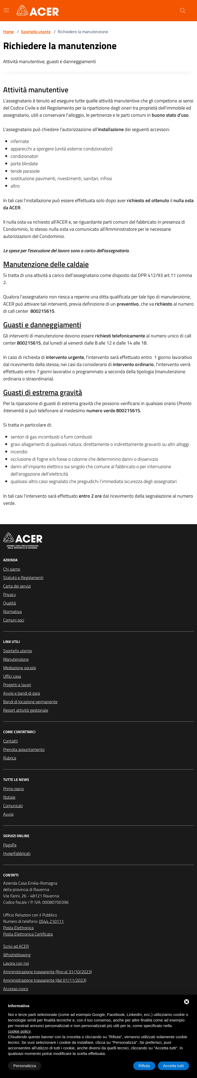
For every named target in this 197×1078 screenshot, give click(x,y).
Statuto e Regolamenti (23, 577)
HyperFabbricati (16, 853)
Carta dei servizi (17, 586)
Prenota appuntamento (23, 749)
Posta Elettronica (18, 927)
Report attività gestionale (25, 710)
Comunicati (13, 805)
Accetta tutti (173, 1065)
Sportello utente (36, 31)
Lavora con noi (16, 963)
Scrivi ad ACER (16, 946)
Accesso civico (15, 988)
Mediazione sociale (19, 667)
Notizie (9, 797)
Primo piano (13, 788)
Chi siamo (11, 569)
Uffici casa (12, 676)
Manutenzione (16, 659)
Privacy (9, 594)
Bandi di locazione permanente (30, 701)
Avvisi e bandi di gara (21, 693)
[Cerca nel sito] (182, 10)
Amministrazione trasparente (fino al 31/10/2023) (47, 971)
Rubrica (9, 758)
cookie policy (19, 1031)
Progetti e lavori (17, 684)
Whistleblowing (16, 954)
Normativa (12, 611)
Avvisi (8, 814)
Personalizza (24, 1065)
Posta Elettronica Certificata (28, 934)
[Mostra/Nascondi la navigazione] (6, 10)
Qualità (9, 603)
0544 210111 (51, 921)
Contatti (10, 741)
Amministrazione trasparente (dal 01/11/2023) (44, 980)
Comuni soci (13, 620)
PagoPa (9, 845)
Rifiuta (144, 1065)
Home (8, 31)
